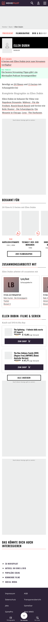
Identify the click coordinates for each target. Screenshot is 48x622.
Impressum (10, 593)
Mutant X (7, 304)
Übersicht (8, 33)
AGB (26, 593)
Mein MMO (29, 611)
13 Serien (32, 84)
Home (4, 27)
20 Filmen (18, 84)
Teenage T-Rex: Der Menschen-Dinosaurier (30, 243)
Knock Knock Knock (20, 105)
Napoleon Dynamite (12, 102)
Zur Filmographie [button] (23, 253)
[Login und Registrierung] (38, 3)
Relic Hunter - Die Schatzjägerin (18, 109)
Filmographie (23, 33)
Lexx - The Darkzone (32, 112)
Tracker (6, 301)
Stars (11, 27)
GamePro (9, 611)
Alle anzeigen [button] (24, 377)
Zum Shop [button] (24, 341)
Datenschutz (10, 599)
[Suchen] (32, 3)
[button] (10, 619)
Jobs (7, 605)
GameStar (28, 605)
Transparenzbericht (32, 599)
